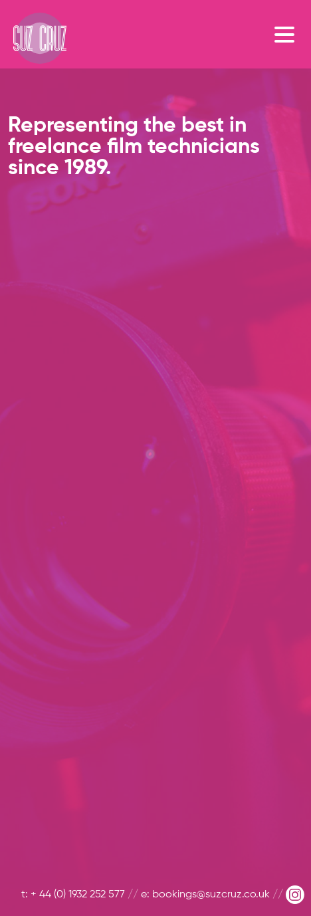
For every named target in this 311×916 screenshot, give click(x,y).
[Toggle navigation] (287, 34)
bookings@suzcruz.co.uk (211, 894)
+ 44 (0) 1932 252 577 (78, 894)
